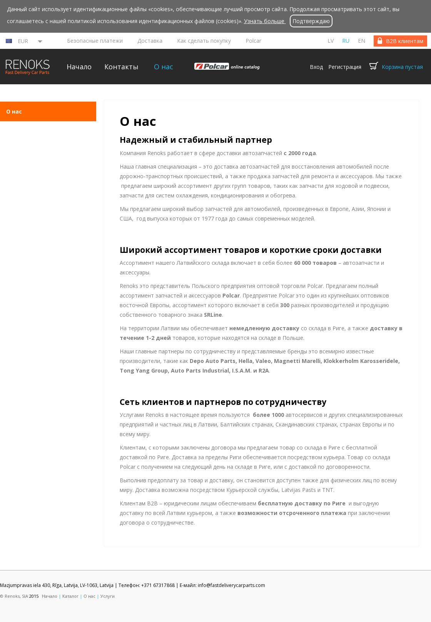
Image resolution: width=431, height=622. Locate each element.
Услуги (107, 596)
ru (345, 40)
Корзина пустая (402, 66)
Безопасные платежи (95, 40)
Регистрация (344, 66)
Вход (316, 66)
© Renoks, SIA (14, 596)
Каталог (70, 596)
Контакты (121, 66)
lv (330, 40)
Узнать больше (265, 21)
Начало (79, 66)
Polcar (253, 40)
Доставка (149, 40)
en (361, 40)
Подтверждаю (311, 21)
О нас (163, 66)
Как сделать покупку (204, 40)
